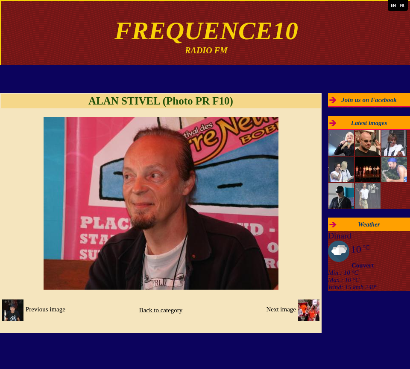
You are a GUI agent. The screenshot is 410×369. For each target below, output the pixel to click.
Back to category (161, 310)
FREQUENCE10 (206, 31)
